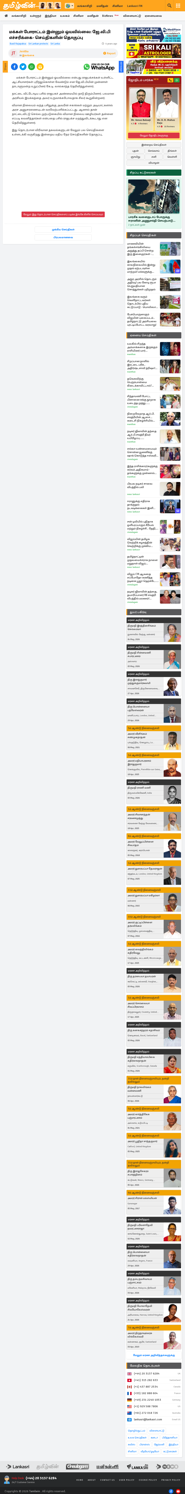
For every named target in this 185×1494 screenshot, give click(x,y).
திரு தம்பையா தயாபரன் (142, 976)
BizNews (111, 16)
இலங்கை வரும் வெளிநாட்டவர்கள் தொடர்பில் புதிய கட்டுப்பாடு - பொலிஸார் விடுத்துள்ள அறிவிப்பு (142, 302)
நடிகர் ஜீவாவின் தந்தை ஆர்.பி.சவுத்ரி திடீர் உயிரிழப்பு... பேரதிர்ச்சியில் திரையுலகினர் (142, 435)
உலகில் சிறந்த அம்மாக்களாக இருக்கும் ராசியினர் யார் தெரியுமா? (142, 347)
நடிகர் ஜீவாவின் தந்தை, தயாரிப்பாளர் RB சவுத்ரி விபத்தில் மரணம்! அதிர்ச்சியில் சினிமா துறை (142, 595)
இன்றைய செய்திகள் (153, 144)
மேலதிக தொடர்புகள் (145, 1366)
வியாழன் (154, 162)
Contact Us (107, 1480)
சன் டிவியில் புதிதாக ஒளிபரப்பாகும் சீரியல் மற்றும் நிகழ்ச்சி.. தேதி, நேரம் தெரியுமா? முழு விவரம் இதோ (141, 525)
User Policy (126, 1480)
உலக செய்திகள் (137, 1437)
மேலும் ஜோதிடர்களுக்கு (154, 135)
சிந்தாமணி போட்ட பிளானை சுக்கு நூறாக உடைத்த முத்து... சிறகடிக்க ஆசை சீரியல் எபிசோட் (142, 400)
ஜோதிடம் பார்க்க (143, 80)
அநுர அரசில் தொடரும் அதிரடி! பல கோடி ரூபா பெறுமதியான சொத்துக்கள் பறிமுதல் (142, 284)
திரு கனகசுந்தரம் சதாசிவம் (144, 1030)
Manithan (131, 354)
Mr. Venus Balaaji (141, 120)
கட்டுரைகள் (170, 1451)
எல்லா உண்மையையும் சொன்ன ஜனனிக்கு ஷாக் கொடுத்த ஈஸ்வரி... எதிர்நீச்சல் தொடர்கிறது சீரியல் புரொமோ (142, 452)
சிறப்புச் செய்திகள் (143, 235)
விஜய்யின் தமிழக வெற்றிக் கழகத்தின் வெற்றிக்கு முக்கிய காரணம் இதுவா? (139, 542)
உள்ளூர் (35, 16)
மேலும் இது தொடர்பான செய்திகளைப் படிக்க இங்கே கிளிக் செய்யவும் (63, 214)
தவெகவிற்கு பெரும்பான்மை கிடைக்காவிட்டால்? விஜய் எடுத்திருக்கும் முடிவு (140, 382)
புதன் (135, 150)
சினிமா (117, 6)
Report (109, 53)
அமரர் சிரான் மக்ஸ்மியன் (142, 1198)
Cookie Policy (148, 1480)
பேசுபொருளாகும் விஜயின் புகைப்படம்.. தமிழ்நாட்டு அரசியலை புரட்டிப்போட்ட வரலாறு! (142, 319)
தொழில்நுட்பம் (136, 1430)
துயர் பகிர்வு (138, 612)
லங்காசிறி (84, 6)
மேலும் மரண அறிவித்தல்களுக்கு (154, 1355)
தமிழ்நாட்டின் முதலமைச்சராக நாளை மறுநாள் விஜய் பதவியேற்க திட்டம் (142, 560)
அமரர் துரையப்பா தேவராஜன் (145, 868)
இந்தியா (51, 16)
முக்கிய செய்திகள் (63, 229)
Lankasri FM (134, 6)
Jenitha (23, 51)
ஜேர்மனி (159, 1444)
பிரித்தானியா (169, 1437)
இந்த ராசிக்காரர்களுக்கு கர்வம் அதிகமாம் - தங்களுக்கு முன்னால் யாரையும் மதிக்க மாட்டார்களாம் (142, 470)
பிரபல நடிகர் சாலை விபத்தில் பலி (140, 485)
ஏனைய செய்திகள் (143, 335)
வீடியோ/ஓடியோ (150, 1451)
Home (79, 1480)
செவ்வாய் (154, 150)
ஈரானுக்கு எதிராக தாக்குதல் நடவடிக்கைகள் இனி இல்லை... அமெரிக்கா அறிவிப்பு (141, 505)
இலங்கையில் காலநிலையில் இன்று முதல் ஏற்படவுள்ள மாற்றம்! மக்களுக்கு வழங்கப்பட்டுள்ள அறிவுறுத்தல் (141, 267)
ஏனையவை (154, 16)
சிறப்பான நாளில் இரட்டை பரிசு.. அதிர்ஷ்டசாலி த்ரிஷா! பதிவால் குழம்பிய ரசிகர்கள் (141, 365)
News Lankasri (133, 389)
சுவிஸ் (131, 1444)
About (92, 1480)
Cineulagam (132, 406)
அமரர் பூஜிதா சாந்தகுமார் (142, 1141)
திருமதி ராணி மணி (139, 787)
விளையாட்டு (133, 16)
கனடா (154, 1437)
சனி (153, 156)
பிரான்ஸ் (144, 1444)
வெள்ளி (172, 156)
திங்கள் (172, 150)
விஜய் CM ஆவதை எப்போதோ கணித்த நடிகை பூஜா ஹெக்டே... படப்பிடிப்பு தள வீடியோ (142, 577)
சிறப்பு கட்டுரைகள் (143, 172)
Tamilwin (34, 1491)
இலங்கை (28, 55)
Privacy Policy (170, 1480)
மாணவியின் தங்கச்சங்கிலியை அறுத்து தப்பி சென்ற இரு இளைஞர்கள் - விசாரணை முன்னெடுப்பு (140, 249)
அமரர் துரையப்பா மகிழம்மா (144, 895)
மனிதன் (102, 6)
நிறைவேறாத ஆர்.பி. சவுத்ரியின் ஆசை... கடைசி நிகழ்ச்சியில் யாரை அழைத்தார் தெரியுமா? (141, 417)
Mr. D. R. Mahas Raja (166, 121)
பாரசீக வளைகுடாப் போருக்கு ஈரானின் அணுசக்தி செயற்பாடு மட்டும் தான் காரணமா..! (150, 219)
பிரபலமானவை (63, 237)
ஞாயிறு (135, 156)
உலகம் (65, 16)
